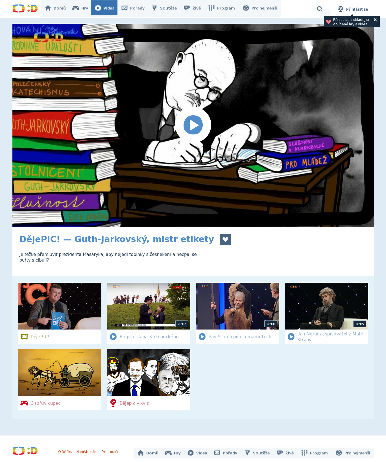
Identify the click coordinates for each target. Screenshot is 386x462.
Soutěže (166, 9)
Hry (83, 9)
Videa (107, 9)
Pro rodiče (112, 450)
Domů (58, 9)
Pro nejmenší (260, 9)
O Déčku (67, 450)
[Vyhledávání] (320, 9)
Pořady (135, 9)
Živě (195, 9)
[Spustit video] (193, 125)
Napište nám (88, 450)
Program (223, 9)
